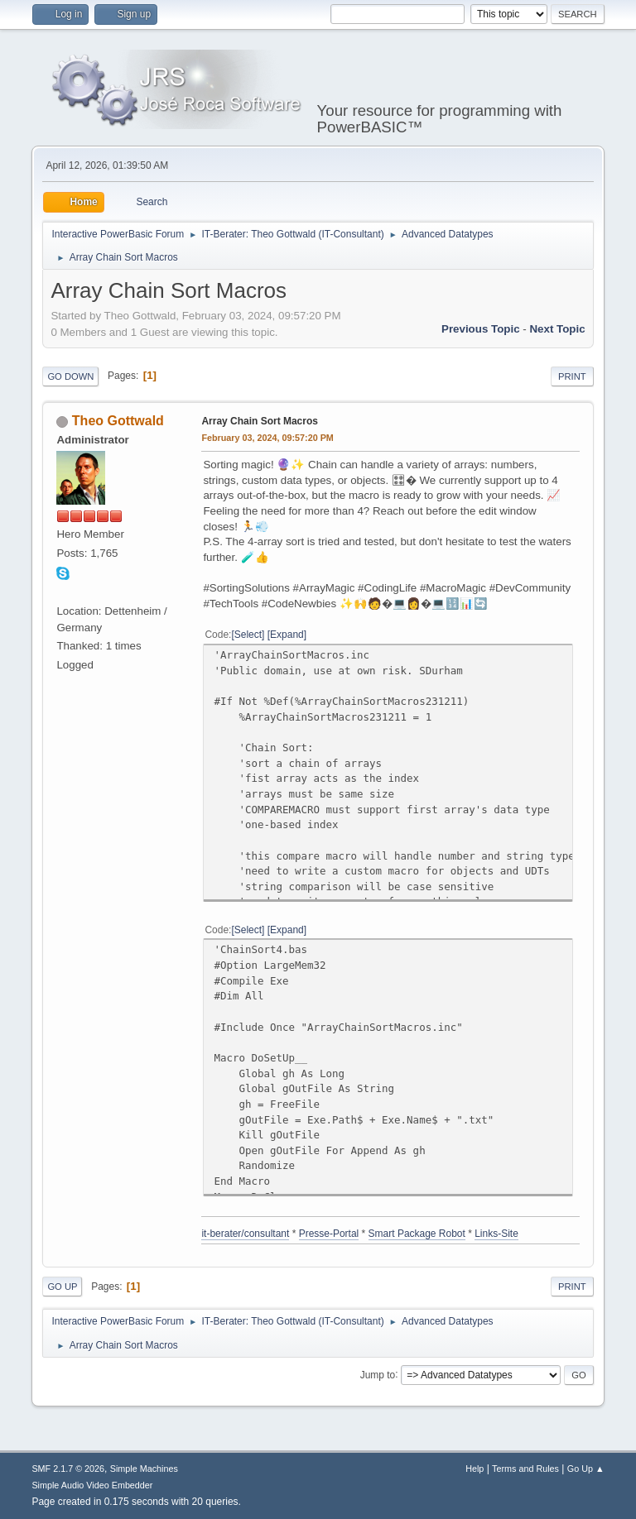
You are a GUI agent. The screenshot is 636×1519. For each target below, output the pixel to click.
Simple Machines (144, 1468)
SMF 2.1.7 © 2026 (67, 1468)
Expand (287, 634)
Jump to (378, 1374)
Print (572, 376)
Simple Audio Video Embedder (91, 1485)
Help (474, 1468)
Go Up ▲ (586, 1468)
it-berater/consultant (245, 1233)
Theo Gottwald (118, 421)
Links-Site (496, 1233)
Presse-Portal (329, 1233)
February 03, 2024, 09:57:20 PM (267, 438)
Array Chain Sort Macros (259, 421)
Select (248, 634)
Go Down (70, 376)
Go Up (62, 1286)
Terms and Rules (525, 1468)
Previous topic (480, 329)
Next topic (557, 329)
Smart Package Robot (417, 1233)
